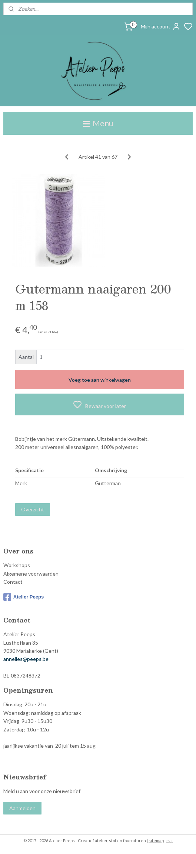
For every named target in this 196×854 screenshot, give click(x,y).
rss (169, 840)
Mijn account (161, 26)
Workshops (16, 565)
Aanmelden (22, 808)
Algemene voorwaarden (31, 573)
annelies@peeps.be (26, 659)
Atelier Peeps (23, 597)
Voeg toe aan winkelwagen (100, 380)
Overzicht (32, 509)
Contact (13, 582)
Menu (98, 123)
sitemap (156, 840)
